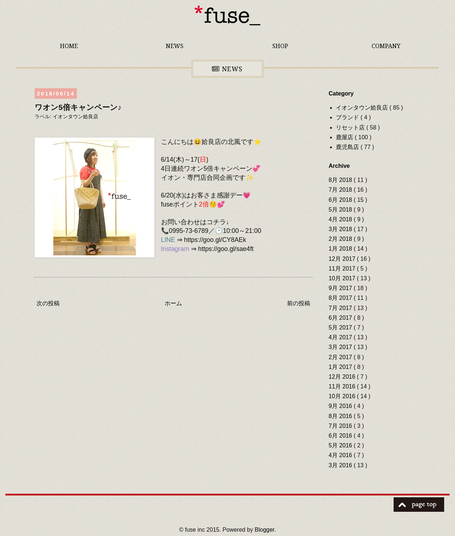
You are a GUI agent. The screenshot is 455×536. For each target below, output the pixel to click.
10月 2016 (343, 396)
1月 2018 (341, 249)
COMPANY (386, 46)
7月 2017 (341, 308)
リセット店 (351, 127)
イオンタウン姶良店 (75, 116)
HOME (69, 46)
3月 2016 (341, 465)
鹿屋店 (345, 137)
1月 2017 (341, 367)
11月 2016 (343, 386)
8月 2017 (341, 298)
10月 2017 (343, 278)
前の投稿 (298, 303)
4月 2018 (341, 219)
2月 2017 (341, 357)
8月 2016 (341, 416)
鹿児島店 (348, 147)
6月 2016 (341, 436)
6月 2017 (341, 318)
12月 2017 (343, 259)
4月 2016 (341, 455)
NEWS (174, 46)
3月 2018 (341, 229)
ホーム (173, 303)
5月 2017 (341, 327)
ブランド (348, 117)
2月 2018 (341, 239)
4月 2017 (341, 337)
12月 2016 (343, 377)
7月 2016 (341, 426)
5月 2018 (341, 210)
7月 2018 (341, 190)
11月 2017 (343, 268)
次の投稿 (48, 303)
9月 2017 (341, 288)
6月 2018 (341, 200)
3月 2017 (341, 347)
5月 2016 (341, 445)
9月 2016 (341, 406)
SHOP (280, 46)
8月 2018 (341, 180)
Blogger (264, 530)
